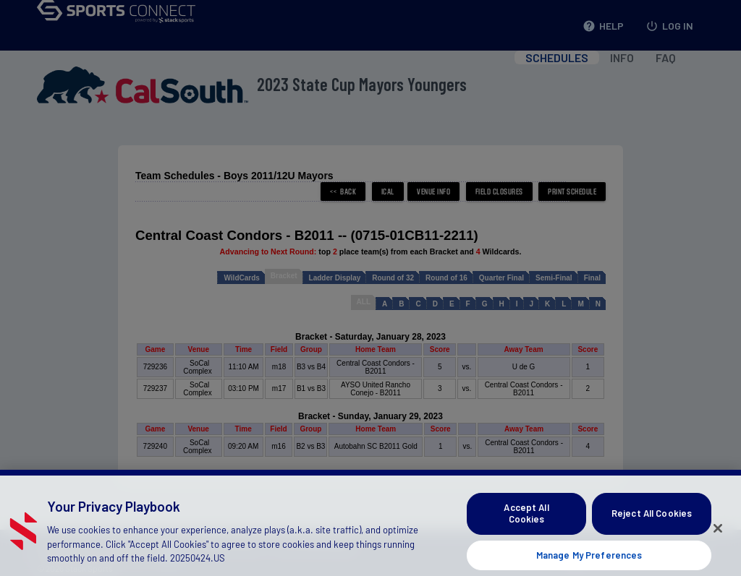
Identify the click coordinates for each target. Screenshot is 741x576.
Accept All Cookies (526, 526)
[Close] (718, 542)
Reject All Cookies (651, 527)
